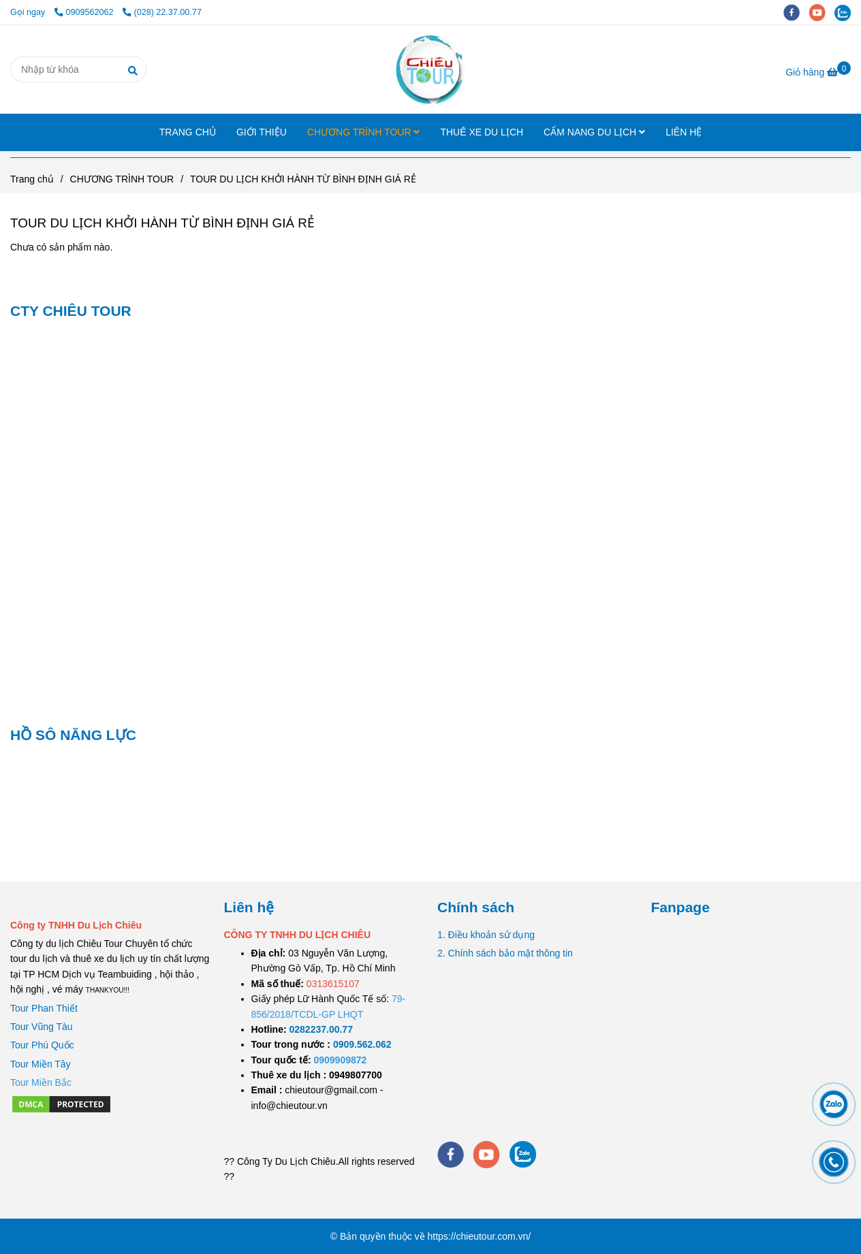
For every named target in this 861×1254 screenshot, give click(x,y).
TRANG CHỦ (187, 132)
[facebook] (796, 12)
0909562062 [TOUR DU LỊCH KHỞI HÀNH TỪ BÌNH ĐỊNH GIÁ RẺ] (85, 12)
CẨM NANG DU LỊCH (594, 132)
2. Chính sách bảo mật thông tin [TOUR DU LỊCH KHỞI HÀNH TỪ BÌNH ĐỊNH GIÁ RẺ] (505, 953)
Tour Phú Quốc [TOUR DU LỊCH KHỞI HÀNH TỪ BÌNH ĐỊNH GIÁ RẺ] (42, 1045)
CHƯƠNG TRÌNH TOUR (363, 132)
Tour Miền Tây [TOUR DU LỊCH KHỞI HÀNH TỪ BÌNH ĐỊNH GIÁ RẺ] (40, 1064)
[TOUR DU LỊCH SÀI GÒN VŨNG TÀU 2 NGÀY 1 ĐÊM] (321, 1029)
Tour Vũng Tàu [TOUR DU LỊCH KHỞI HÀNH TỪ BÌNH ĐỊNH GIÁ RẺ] (41, 1026)
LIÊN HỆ (684, 132)
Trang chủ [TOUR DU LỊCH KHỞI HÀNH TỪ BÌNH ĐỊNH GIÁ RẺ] (32, 179)
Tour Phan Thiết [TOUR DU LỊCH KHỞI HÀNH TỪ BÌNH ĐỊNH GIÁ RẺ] (44, 1008)
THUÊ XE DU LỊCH (481, 132)
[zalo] (846, 12)
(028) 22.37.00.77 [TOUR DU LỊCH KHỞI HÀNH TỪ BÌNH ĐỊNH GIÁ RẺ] (162, 12)
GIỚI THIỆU (261, 132)
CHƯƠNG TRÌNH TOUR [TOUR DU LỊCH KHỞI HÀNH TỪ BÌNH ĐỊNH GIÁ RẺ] (122, 179)
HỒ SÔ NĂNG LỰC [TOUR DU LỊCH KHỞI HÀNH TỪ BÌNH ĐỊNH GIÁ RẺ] (73, 735)
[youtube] (822, 12)
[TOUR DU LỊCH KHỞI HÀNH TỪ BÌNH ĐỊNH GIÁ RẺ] (430, 69)
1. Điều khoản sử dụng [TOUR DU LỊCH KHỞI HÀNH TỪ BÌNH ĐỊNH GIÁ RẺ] (486, 934)
